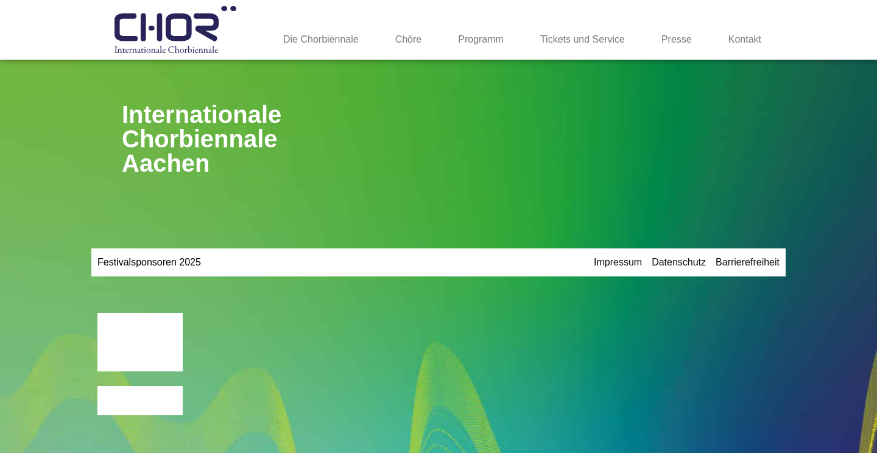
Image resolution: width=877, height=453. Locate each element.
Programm (481, 39)
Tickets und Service (582, 39)
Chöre (408, 39)
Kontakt (744, 39)
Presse (676, 39)
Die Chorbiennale (321, 39)
